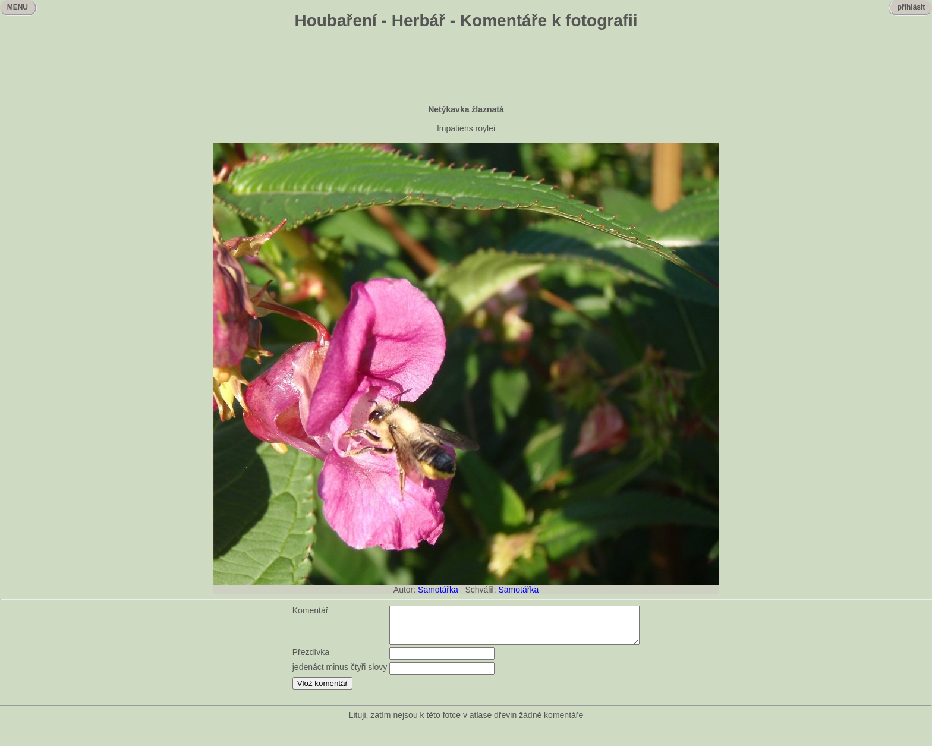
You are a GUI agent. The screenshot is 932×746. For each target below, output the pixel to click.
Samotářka (438, 589)
